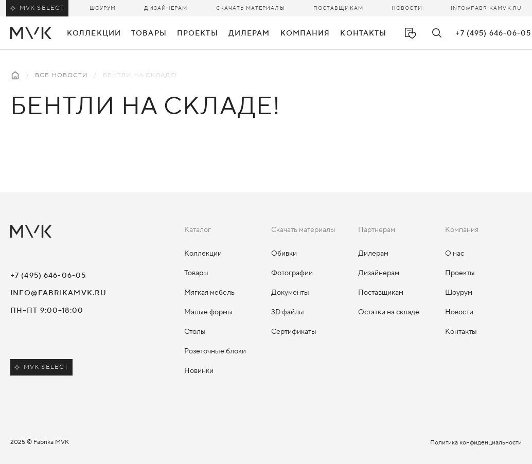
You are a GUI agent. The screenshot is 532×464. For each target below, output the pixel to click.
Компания (305, 33)
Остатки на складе (388, 312)
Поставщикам (338, 8)
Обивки (284, 253)
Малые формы (208, 312)
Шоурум (103, 8)
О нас (454, 253)
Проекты (197, 33)
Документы (290, 292)
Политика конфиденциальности (476, 443)
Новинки (199, 371)
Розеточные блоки (215, 351)
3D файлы (287, 312)
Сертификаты (293, 331)
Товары (196, 273)
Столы (195, 331)
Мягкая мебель (209, 292)
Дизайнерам (165, 8)
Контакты (363, 33)
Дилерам (373, 253)
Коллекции (203, 253)
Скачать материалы (250, 8)
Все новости (61, 75)
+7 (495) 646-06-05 (493, 33)
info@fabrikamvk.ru (486, 8)
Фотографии (292, 273)
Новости (407, 8)
